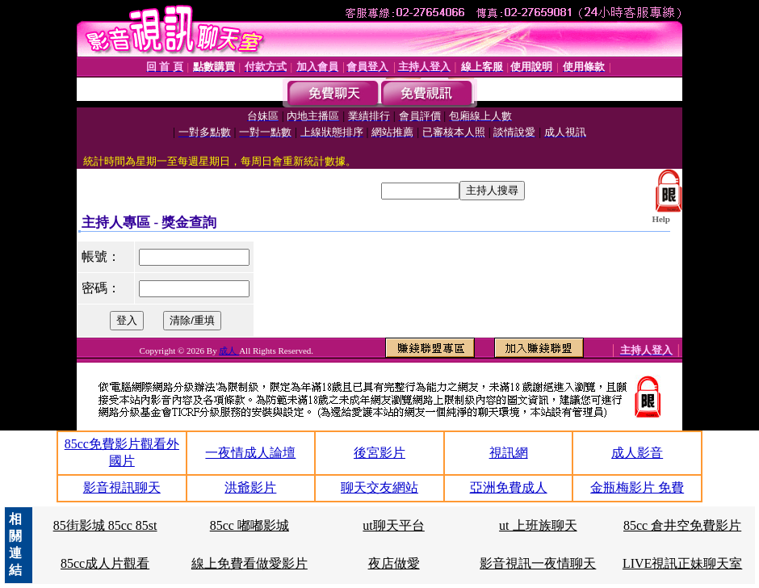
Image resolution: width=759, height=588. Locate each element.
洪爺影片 (250, 487)
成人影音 (637, 453)
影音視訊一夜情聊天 (538, 563)
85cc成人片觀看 (105, 563)
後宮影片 (379, 453)
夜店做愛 (394, 563)
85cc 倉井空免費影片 (682, 525)
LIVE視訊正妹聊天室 (682, 563)
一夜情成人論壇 (250, 453)
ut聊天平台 (393, 525)
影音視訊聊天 (122, 487)
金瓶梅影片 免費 (637, 487)
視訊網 (508, 453)
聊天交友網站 (379, 487)
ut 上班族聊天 (538, 525)
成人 (229, 350)
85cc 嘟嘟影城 (249, 525)
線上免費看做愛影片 (249, 563)
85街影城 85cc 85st (105, 525)
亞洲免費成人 (508, 487)
